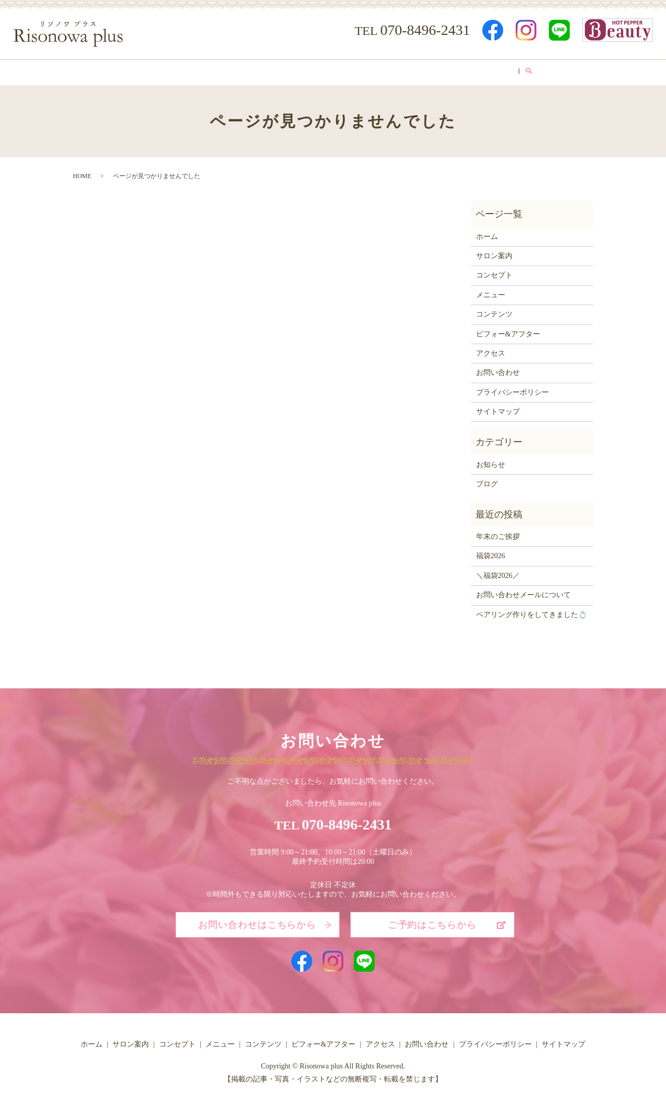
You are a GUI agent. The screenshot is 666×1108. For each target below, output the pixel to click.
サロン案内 (174, 70)
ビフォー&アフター (408, 70)
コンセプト (231, 70)
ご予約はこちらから (432, 921)
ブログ (521, 70)
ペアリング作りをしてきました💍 (531, 611)
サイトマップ (498, 408)
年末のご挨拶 (498, 533)
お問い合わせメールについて (523, 592)
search (552, 71)
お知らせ (490, 461)
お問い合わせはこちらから (257, 921)
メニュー (284, 70)
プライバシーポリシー (512, 389)
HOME (82, 173)
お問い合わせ (498, 369)
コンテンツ (337, 70)
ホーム (125, 70)
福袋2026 (490, 553)
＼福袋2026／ (498, 572)
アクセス (475, 70)
